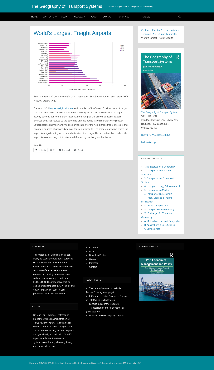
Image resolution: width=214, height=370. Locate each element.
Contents (50, 17)
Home (34, 17)
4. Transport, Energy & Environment (162, 186)
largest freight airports (61, 108)
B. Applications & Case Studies (159, 225)
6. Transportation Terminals (158, 193)
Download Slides (97, 255)
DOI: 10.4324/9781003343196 (155, 135)
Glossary (80, 17)
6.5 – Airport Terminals (164, 34)
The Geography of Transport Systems (68, 6)
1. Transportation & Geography (159, 166)
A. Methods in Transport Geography (162, 221)
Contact (108, 17)
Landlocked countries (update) (104, 303)
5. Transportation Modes (156, 190)
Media (65, 17)
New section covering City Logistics (106, 315)
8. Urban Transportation (156, 205)
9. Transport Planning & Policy (159, 209)
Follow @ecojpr (148, 142)
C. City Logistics (152, 228)
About (94, 17)
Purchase (123, 17)
